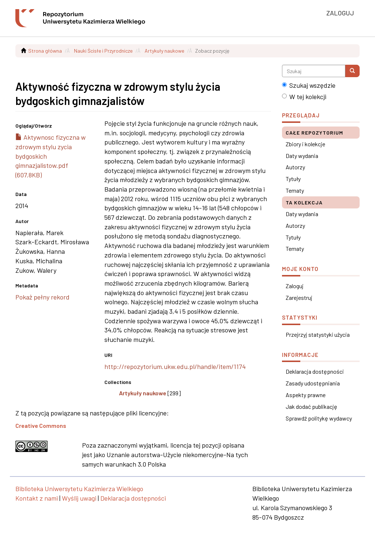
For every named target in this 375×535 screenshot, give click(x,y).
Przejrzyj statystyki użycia (318, 334)
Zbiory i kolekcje (305, 143)
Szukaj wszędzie (308, 85)
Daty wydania (302, 155)
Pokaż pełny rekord (42, 297)
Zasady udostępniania (313, 383)
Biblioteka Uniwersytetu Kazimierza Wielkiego (79, 489)
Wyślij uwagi (79, 498)
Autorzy (295, 166)
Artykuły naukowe (164, 51)
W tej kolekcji (304, 97)
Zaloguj (295, 285)
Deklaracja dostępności (315, 371)
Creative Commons (40, 425)
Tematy (295, 190)
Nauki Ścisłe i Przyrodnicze (103, 51)
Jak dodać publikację (311, 406)
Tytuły (293, 178)
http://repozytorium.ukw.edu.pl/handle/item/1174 (175, 366)
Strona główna (45, 51)
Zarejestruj (299, 297)
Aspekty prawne (306, 394)
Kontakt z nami (36, 498)
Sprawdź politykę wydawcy (319, 418)
